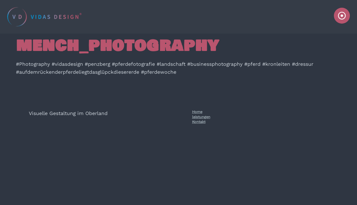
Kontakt (198, 122)
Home (197, 112)
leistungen (201, 117)
